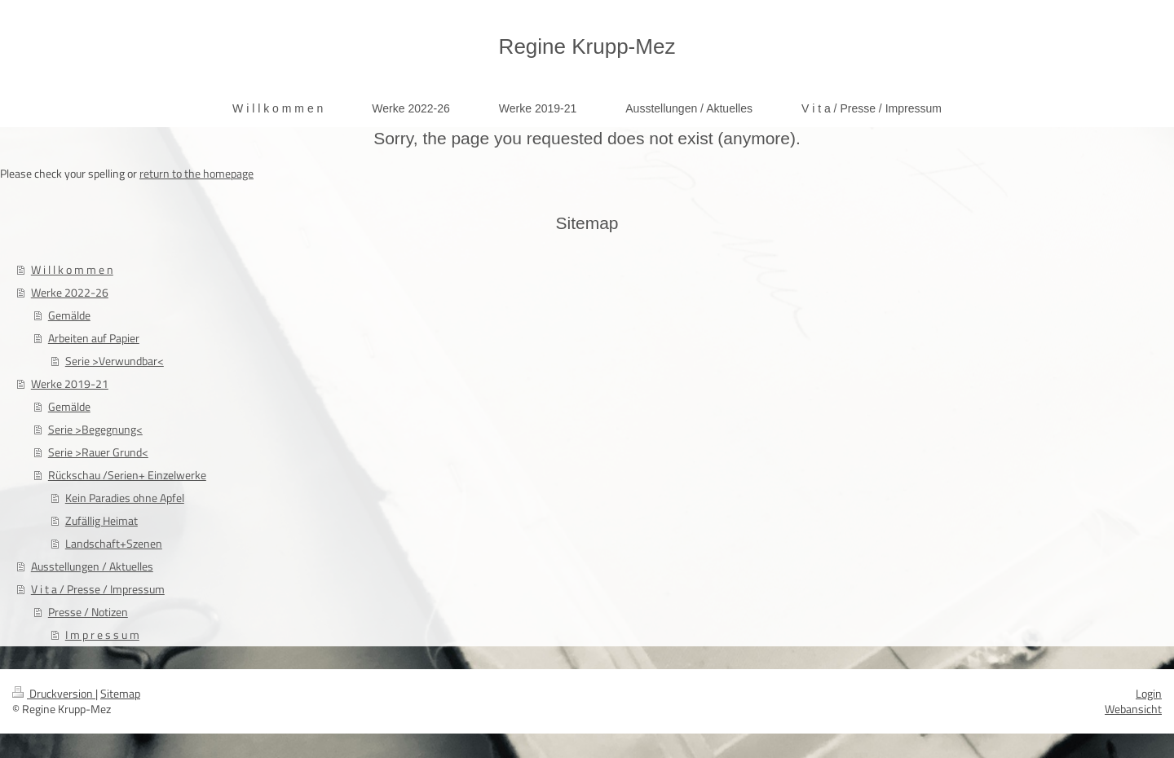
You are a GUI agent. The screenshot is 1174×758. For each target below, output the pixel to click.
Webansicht (1133, 708)
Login (1149, 693)
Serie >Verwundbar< (114, 360)
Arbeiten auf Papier (93, 337)
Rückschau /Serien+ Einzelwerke (127, 474)
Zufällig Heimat (101, 520)
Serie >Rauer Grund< (98, 452)
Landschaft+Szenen (113, 543)
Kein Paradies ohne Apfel (124, 497)
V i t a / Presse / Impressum (98, 588)
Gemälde (69, 315)
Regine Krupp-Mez (587, 46)
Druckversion (53, 693)
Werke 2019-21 (69, 383)
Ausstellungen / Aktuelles (92, 566)
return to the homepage (196, 173)
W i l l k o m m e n (72, 269)
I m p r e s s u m (102, 634)
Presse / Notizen (88, 611)
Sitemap (120, 693)
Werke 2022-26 (69, 292)
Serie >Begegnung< (95, 429)
